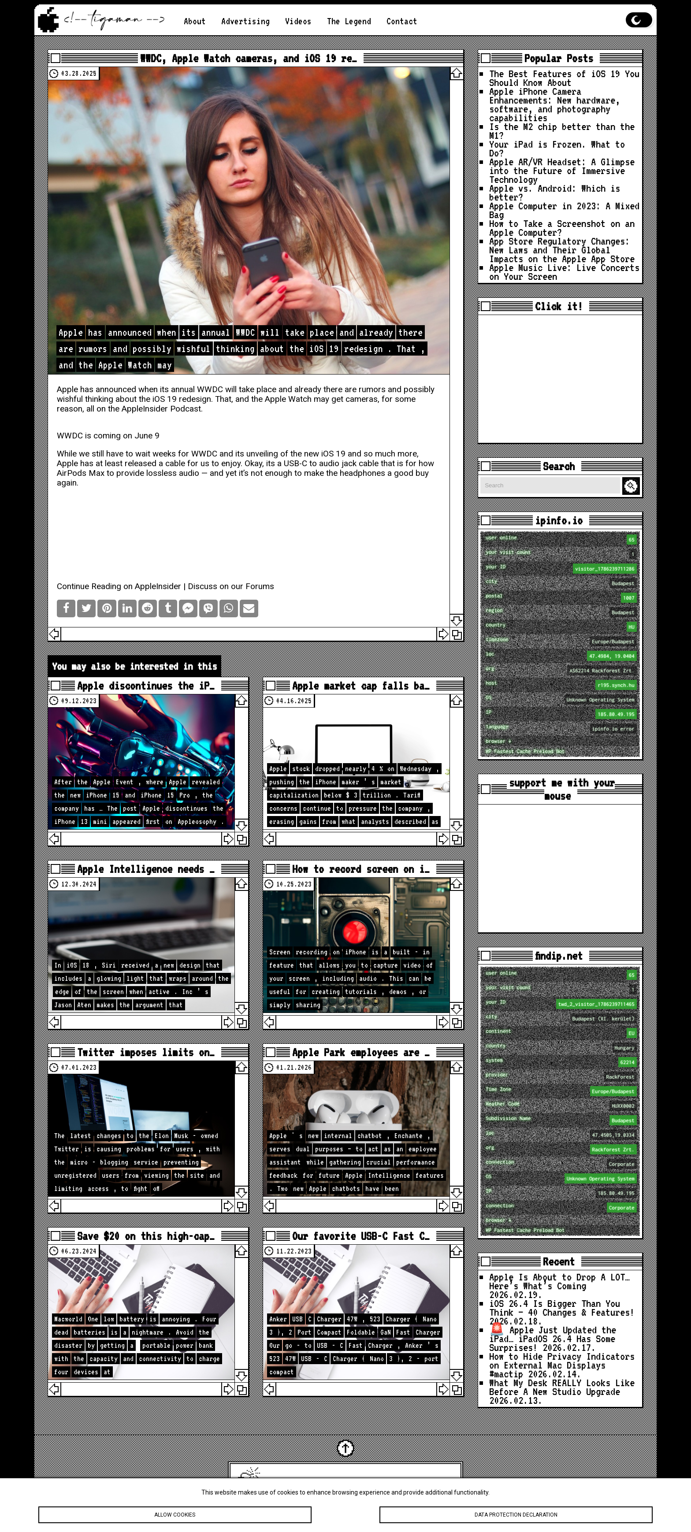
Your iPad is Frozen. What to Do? (557, 148)
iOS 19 (164, 399)
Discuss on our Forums (231, 586)
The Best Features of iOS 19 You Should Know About (564, 78)
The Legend (349, 20)
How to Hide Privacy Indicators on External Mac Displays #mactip (562, 1365)
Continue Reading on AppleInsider (119, 586)
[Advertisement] (559, 379)
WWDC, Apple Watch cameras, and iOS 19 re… (248, 58)
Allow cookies (174, 1514)
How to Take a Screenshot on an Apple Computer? (562, 227)
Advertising (245, 20)
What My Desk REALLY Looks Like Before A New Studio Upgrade (562, 1387)
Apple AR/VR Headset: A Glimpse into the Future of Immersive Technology (562, 170)
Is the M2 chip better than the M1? (562, 130)
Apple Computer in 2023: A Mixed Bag (564, 210)
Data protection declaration (515, 1514)
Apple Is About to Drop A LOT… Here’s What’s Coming (559, 1281)
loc (561, 656)
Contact (401, 20)
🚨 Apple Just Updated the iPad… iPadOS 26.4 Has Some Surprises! (552, 1338)
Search (632, 486)
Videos (298, 20)
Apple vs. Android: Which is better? (554, 192)
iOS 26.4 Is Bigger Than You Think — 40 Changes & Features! (562, 1307)
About (195, 20)
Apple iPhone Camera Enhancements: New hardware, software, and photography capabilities (554, 104)
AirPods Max (80, 473)
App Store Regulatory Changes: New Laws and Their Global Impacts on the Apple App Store (562, 249)
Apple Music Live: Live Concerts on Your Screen (564, 271)
